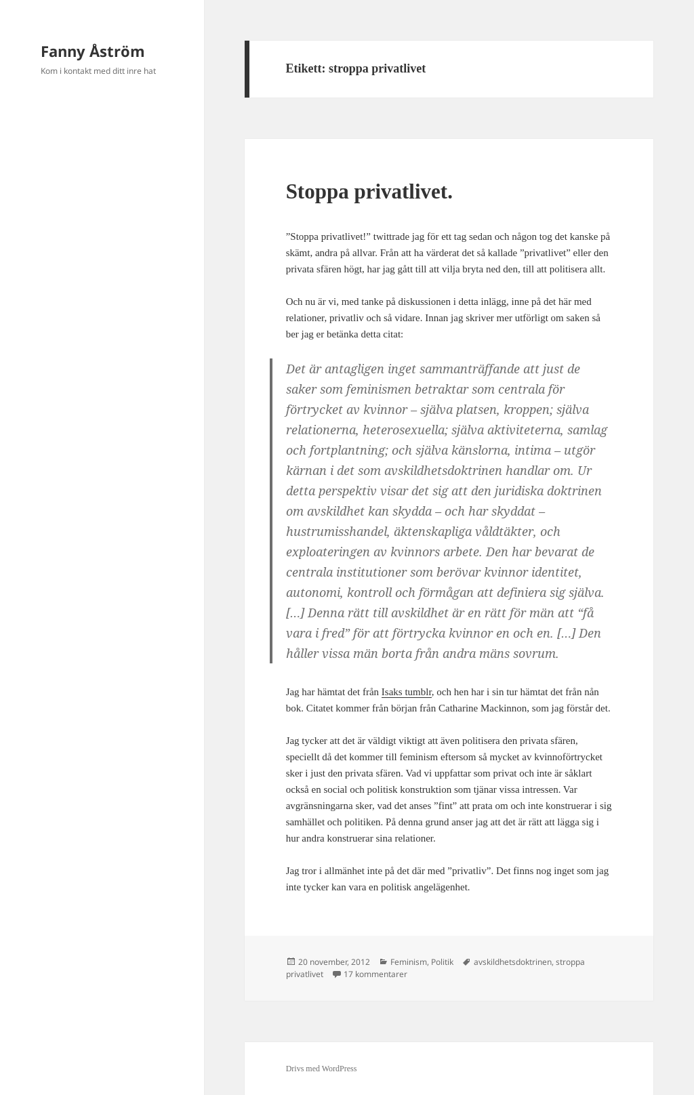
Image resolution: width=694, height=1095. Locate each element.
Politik (442, 962)
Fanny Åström (93, 51)
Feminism (408, 962)
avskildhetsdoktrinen (513, 962)
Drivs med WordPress (321, 1068)
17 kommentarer (375, 974)
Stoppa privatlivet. (369, 191)
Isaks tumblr (407, 691)
